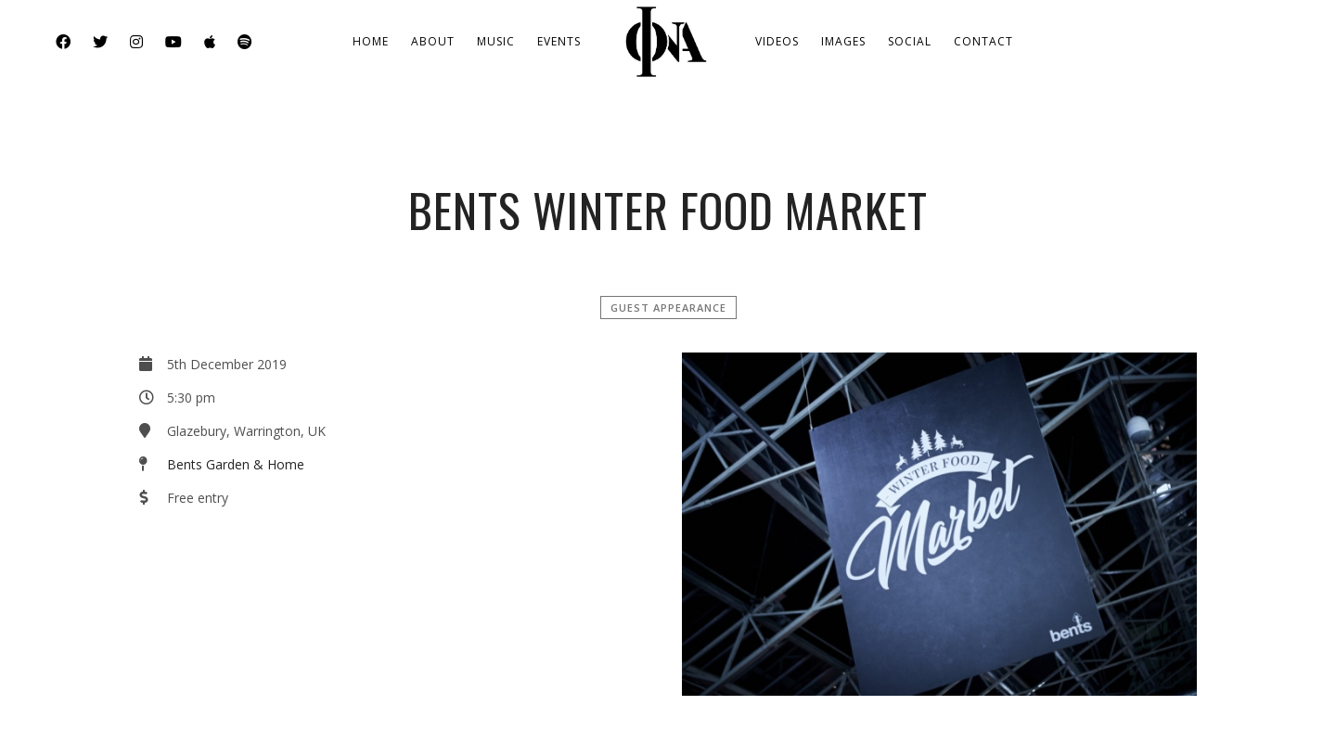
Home (371, 41)
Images (843, 41)
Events (559, 41)
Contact (983, 41)
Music (496, 41)
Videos (777, 41)
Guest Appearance (668, 307)
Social (909, 41)
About (433, 41)
